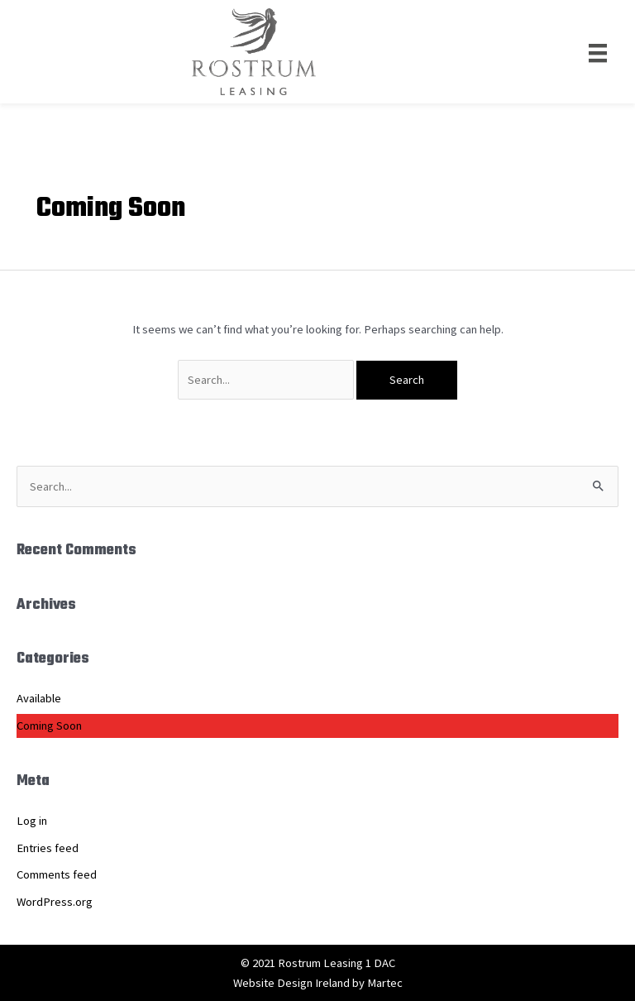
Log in (32, 820)
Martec (385, 982)
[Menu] (597, 51)
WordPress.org (55, 901)
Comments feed (57, 874)
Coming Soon (49, 725)
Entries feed (48, 848)
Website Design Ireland (291, 982)
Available (39, 698)
